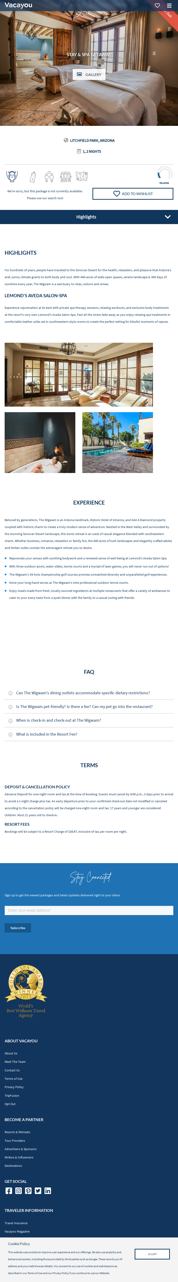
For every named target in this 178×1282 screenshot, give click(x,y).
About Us (11, 1053)
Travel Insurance (16, 1223)
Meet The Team (15, 1062)
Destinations (13, 1166)
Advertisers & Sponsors (21, 1149)
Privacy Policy (14, 1087)
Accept (152, 1254)
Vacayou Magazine (17, 1231)
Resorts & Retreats (17, 1132)
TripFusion (12, 1096)
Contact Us (12, 1070)
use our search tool (50, 198)
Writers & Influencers (19, 1157)
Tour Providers (15, 1141)
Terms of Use (13, 1079)
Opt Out (10, 1104)
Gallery (89, 74)
